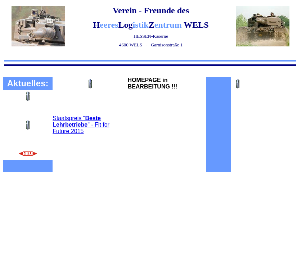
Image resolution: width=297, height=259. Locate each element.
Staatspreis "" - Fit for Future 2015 (81, 124)
